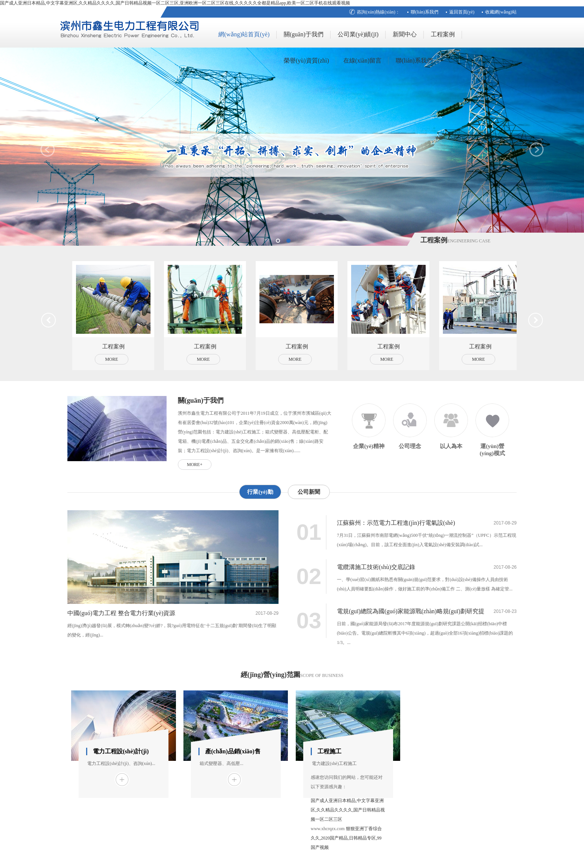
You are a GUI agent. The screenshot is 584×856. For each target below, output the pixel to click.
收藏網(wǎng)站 (501, 12)
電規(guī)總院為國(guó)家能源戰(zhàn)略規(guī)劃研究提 (410, 611)
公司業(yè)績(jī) (358, 34)
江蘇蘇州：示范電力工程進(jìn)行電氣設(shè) (396, 523)
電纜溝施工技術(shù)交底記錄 (376, 567)
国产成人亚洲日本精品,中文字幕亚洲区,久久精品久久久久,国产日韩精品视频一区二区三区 (348, 810)
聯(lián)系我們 (424, 12)
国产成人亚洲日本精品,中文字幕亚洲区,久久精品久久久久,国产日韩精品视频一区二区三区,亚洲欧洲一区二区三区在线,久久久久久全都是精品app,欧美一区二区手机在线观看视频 (175, 3)
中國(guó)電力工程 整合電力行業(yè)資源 (121, 613)
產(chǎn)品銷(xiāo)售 (233, 751)
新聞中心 (405, 34)
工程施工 (329, 751)
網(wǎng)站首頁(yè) (244, 34)
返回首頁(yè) (461, 12)
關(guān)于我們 (303, 34)
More (111, 359)
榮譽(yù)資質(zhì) (306, 60)
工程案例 (443, 34)
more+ (194, 464)
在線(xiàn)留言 (362, 60)
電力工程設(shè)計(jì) (121, 751)
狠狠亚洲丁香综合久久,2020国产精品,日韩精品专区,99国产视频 (346, 838)
